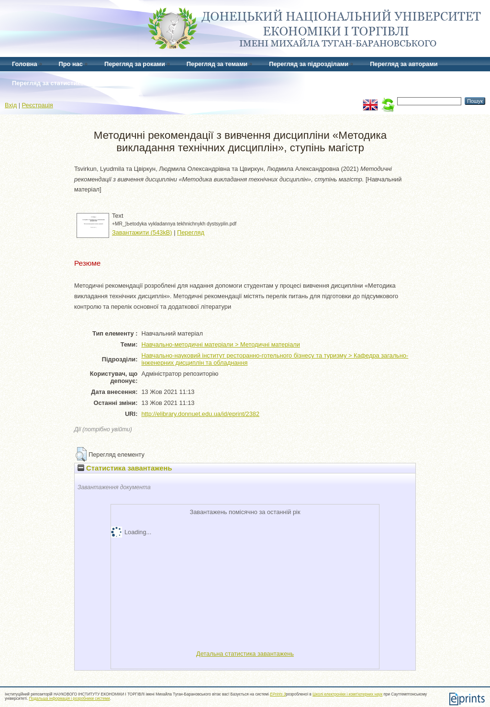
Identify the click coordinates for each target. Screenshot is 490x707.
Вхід (11, 105)
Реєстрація (37, 105)
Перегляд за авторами (403, 63)
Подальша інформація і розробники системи (69, 698)
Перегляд (190, 232)
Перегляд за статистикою (50, 83)
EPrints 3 (278, 694)
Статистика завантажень (125, 468)
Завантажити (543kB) (142, 232)
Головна (24, 63)
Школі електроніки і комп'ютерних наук (347, 694)
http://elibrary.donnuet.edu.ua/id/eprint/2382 (200, 413)
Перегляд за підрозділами (308, 63)
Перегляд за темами (217, 63)
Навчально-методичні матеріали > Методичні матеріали (220, 344)
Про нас (71, 63)
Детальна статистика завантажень (245, 653)
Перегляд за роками (134, 63)
